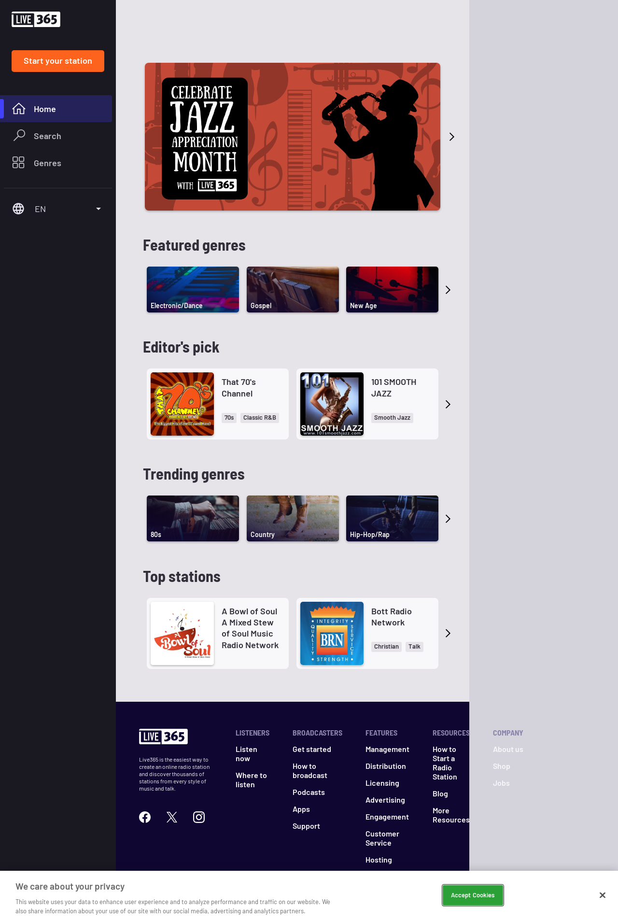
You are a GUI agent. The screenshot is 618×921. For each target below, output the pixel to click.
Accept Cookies (473, 897)
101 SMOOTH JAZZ (393, 340)
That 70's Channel (239, 340)
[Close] (602, 897)
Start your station (58, 60)
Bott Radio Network (391, 569)
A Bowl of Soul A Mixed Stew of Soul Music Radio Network (250, 580)
